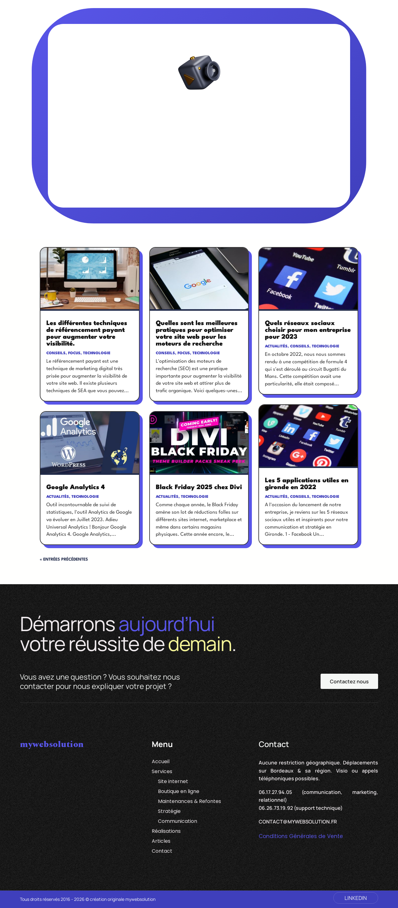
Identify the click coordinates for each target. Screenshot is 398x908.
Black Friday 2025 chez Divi (199, 487)
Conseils (56, 353)
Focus (74, 353)
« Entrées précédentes (64, 559)
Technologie (96, 353)
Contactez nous (349, 681)
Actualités (57, 497)
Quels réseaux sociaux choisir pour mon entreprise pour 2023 (308, 330)
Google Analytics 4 (75, 487)
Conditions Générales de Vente (301, 836)
